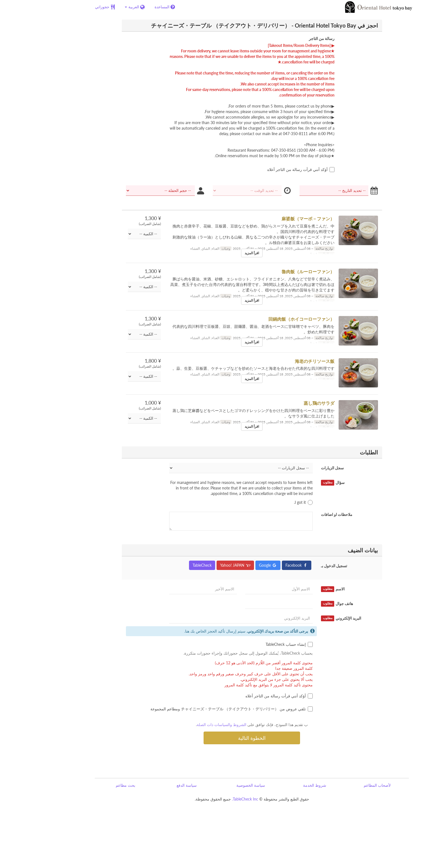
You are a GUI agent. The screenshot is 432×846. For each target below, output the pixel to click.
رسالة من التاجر (286, 38)
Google (232, 565)
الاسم (297, 589)
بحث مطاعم (89, 785)
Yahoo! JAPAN (199, 565)
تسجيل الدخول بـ (298, 565)
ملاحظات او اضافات (301, 514)
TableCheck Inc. (209, 799)
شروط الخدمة (278, 785)
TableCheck (166, 565)
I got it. (267, 502)
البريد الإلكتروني (305, 618)
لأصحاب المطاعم (341, 785)
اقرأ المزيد (216, 253)
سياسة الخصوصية (215, 785)
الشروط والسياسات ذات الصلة (185, 724)
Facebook (261, 565)
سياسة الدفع (151, 785)
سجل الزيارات (296, 467)
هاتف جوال (301, 603)
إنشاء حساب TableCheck (253, 644)
